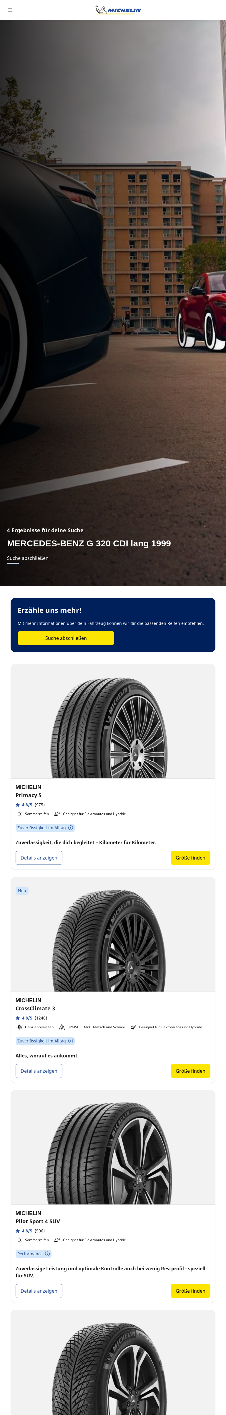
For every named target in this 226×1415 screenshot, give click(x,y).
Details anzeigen (39, 858)
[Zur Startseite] (118, 10)
